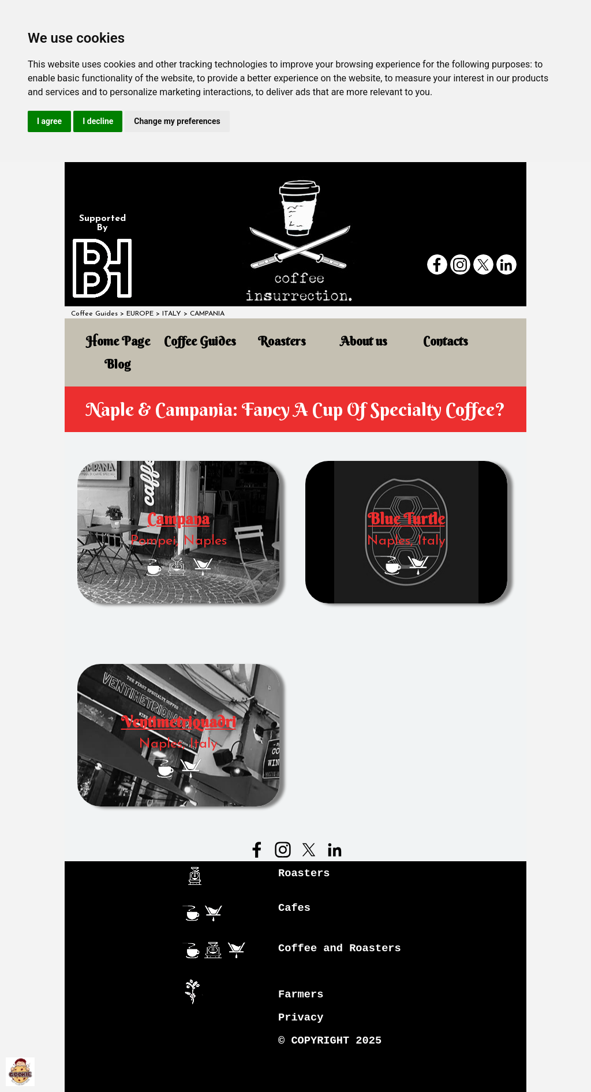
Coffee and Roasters (339, 948)
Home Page (118, 341)
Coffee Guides (94, 313)
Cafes (294, 908)
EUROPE (140, 313)
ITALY (171, 313)
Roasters (282, 341)
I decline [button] (98, 121)
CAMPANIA (207, 313)
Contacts (445, 341)
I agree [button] (49, 121)
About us (364, 341)
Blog (117, 364)
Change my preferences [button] (177, 121)
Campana (178, 518)
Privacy (300, 1017)
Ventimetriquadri (178, 721)
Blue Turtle (406, 518)
